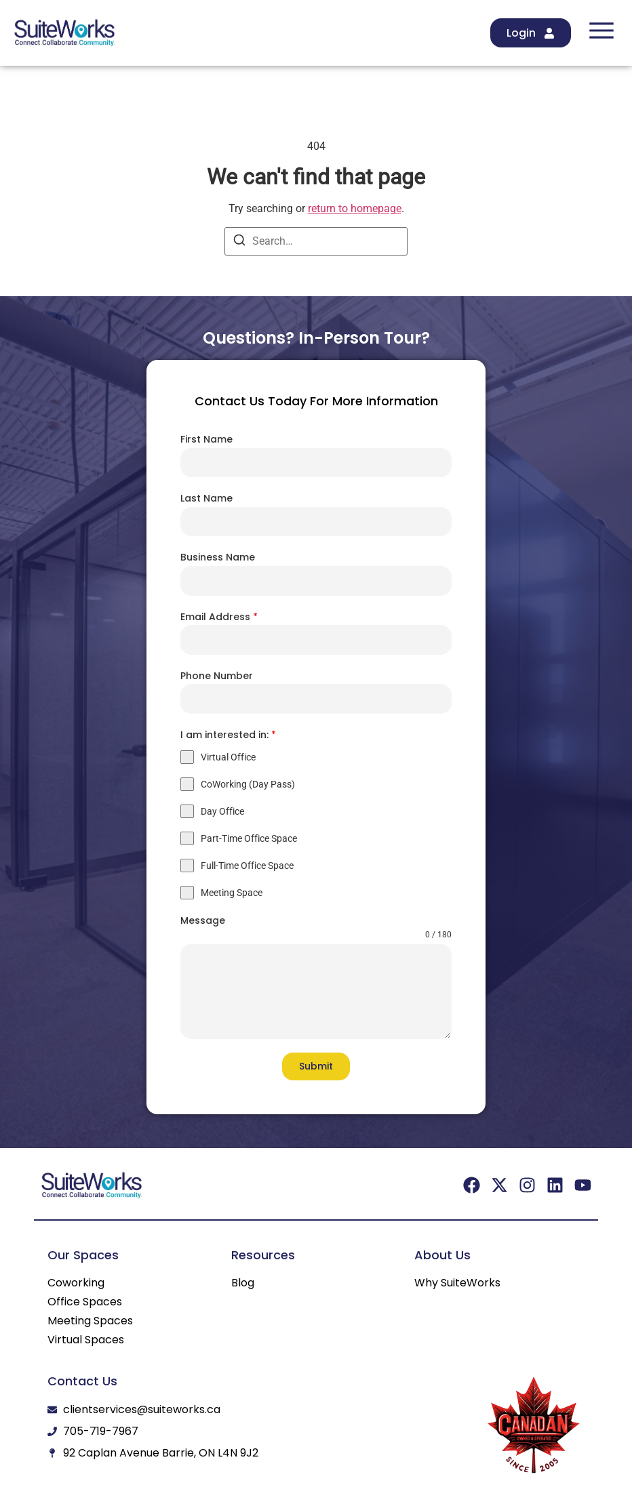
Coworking (75, 1283)
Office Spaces (84, 1302)
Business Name (217, 557)
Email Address (219, 617)
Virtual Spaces (85, 1340)
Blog (242, 1283)
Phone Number (216, 676)
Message (202, 920)
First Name (206, 439)
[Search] (239, 242)
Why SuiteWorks (457, 1283)
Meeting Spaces (90, 1321)
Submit (316, 1066)
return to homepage (354, 208)
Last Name (206, 498)
